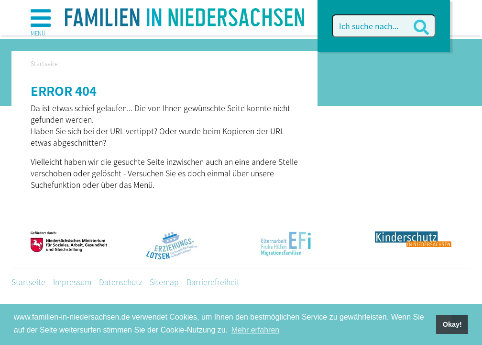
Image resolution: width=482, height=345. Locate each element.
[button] (41, 23)
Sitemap (164, 282)
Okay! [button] (452, 324)
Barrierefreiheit (213, 282)
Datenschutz (120, 282)
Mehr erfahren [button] (255, 330)
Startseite (28, 282)
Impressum (72, 282)
